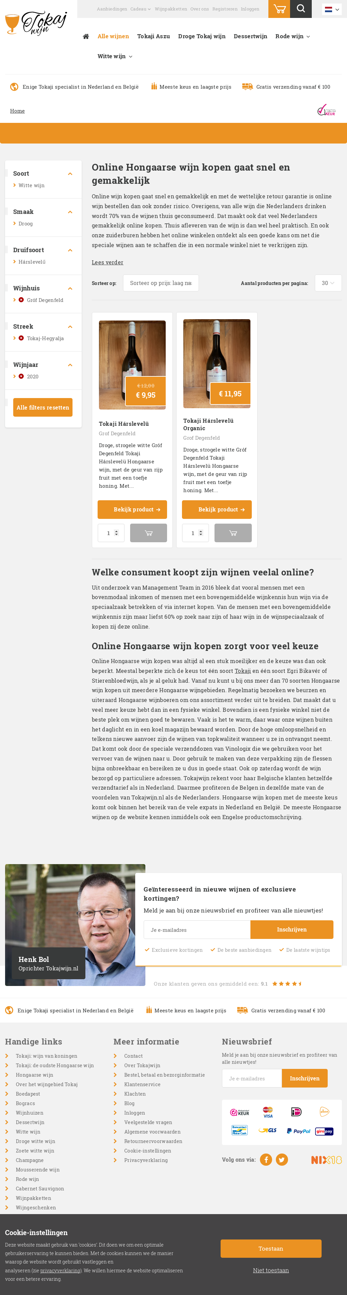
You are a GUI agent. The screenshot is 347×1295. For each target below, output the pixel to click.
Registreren (225, 9)
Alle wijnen (113, 36)
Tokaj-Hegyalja (45, 338)
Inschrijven (292, 929)
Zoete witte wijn (35, 1150)
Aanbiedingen (112, 9)
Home (17, 110)
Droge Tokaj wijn (202, 36)
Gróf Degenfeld (45, 300)
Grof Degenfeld (117, 433)
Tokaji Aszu (153, 36)
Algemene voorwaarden (152, 1131)
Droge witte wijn (35, 1141)
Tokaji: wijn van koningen (47, 1056)
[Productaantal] (111, 533)
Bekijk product (137, 510)
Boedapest (28, 1094)
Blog (129, 1103)
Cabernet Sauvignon (40, 1188)
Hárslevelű (32, 261)
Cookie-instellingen (147, 1150)
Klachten (135, 1094)
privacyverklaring (60, 1270)
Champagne (30, 1160)
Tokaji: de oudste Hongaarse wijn (55, 1065)
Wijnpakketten (171, 9)
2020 (33, 376)
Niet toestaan (271, 1270)
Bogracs (25, 1103)
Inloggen (250, 9)
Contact (133, 1056)
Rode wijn (289, 36)
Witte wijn (112, 56)
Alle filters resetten (43, 407)
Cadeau (138, 9)
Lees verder (107, 262)
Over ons (199, 9)
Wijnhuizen (29, 1113)
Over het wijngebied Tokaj (47, 1084)
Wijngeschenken (36, 1207)
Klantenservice (142, 1084)
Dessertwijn (250, 36)
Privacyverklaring (146, 1160)
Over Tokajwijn (142, 1065)
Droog (26, 223)
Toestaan (271, 1248)
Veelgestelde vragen (148, 1122)
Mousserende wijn (38, 1169)
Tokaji (243, 670)
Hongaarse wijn (34, 1075)
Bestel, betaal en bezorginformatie (164, 1075)
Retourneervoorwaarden (153, 1141)
